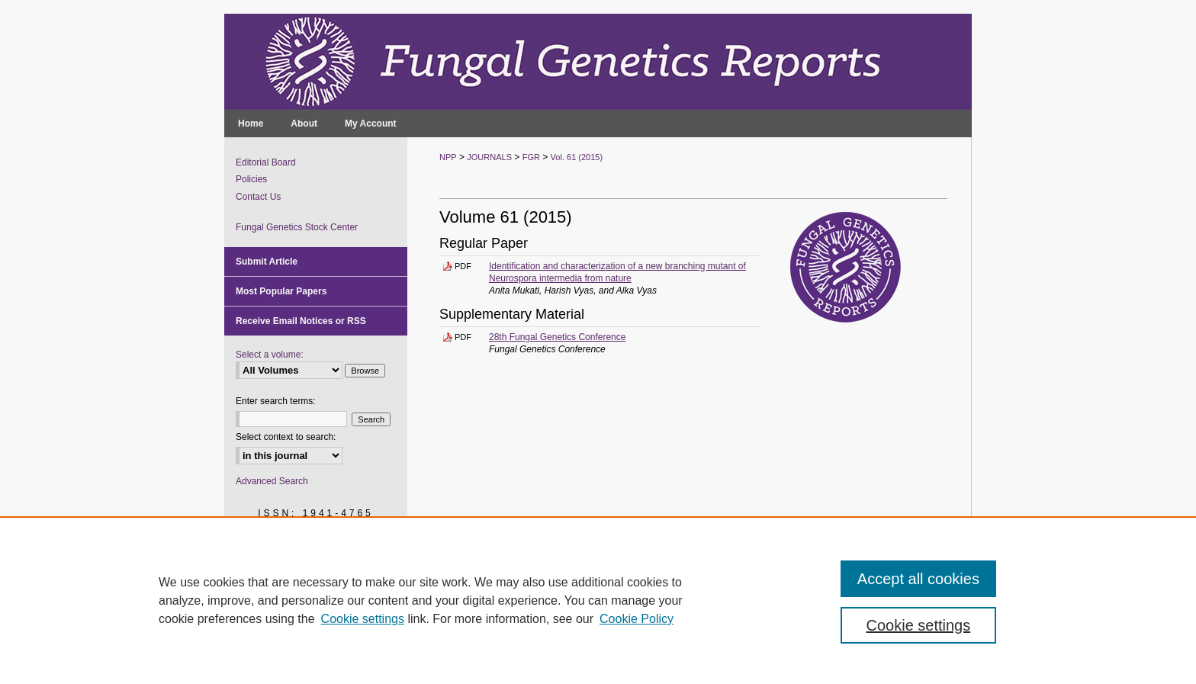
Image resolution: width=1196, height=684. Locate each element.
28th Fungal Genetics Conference (557, 337)
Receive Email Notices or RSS (301, 321)
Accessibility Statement (675, 642)
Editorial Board (266, 162)
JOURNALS (489, 157)
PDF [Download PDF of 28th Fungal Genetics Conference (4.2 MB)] (463, 337)
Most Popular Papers (281, 291)
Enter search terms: (276, 401)
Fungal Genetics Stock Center (297, 227)
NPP (448, 157)
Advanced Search (272, 481)
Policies (251, 179)
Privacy (445, 659)
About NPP (521, 642)
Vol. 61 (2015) (577, 157)
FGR (531, 157)
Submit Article (266, 261)
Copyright (487, 659)
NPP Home (456, 642)
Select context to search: (286, 437)
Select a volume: (270, 354)
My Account (587, 642)
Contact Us (258, 196)
